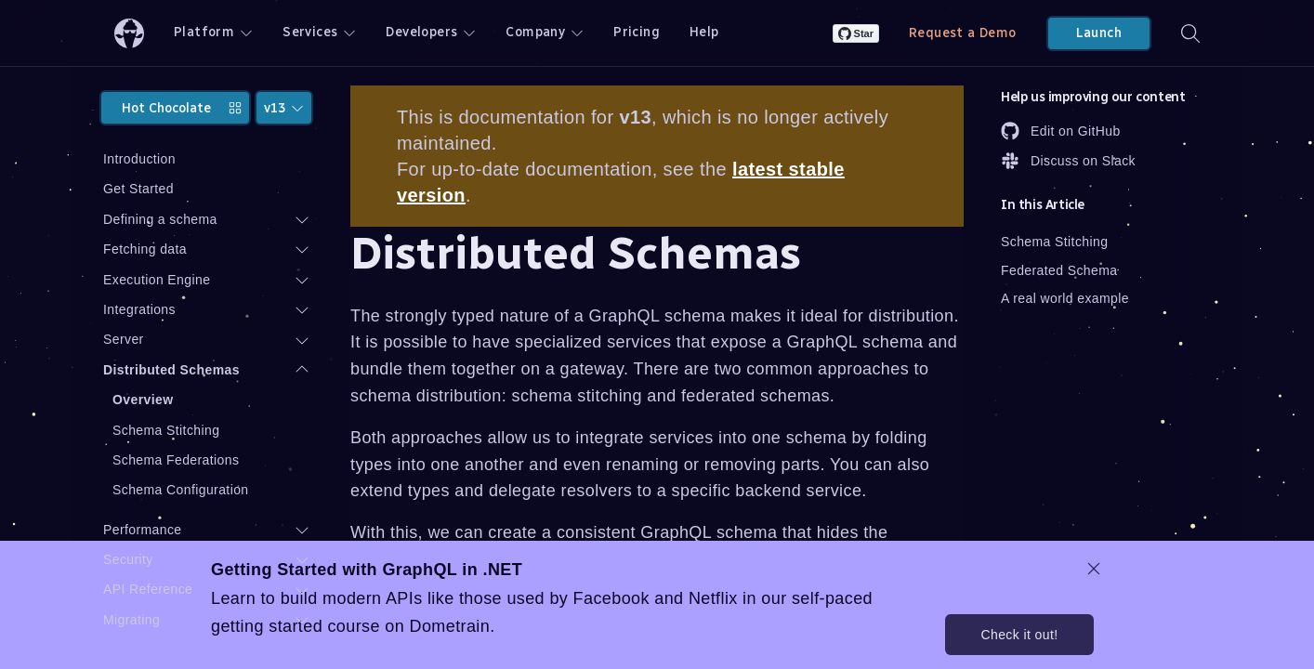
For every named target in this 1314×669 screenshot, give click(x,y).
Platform (213, 32)
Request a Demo (963, 33)
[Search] (1190, 33)
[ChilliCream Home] (129, 33)
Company (545, 32)
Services (319, 32)
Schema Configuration (180, 489)
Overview (142, 399)
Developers (431, 32)
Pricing (636, 32)
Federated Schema (1059, 270)
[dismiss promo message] (1093, 568)
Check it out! (1019, 634)
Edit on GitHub (1061, 131)
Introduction (139, 158)
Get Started (138, 188)
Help (704, 32)
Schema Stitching (165, 430)
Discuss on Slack (1068, 160)
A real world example (1065, 298)
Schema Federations (175, 460)
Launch (1099, 33)
